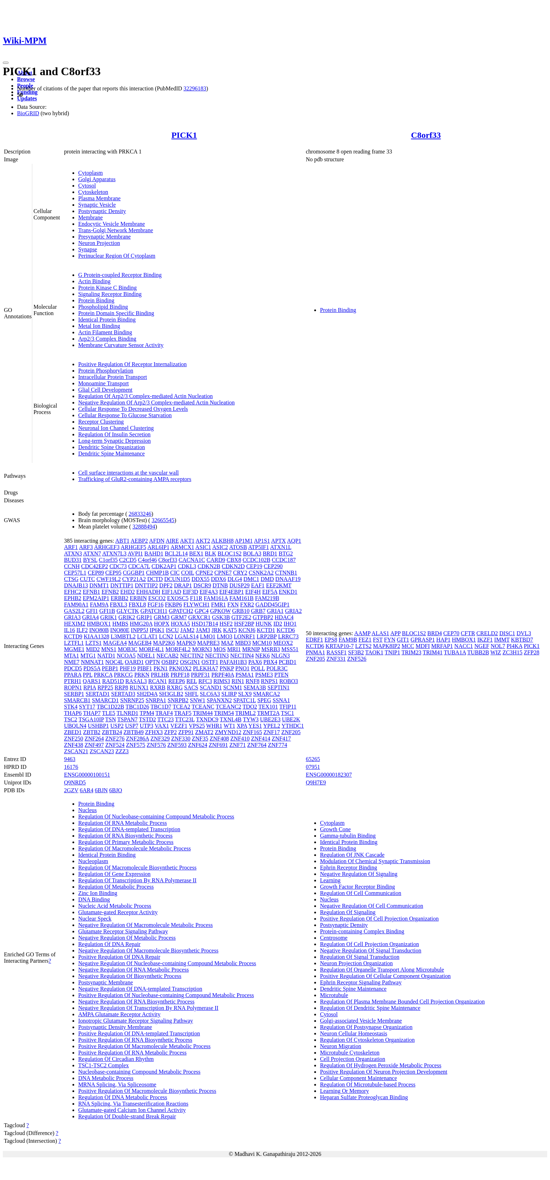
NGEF (481, 646)
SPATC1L (244, 700)
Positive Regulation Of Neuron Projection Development (383, 1072)
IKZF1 (485, 640)
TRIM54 (224, 713)
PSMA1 (244, 675)
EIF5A (269, 592)
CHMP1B (157, 573)
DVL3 (524, 633)
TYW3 (250, 719)
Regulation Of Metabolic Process (116, 887)
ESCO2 (157, 598)
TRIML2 (245, 713)
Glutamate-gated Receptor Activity (118, 912)
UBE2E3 (270, 719)
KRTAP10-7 (340, 646)
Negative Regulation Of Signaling (358, 874)
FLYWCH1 (197, 605)
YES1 (255, 726)
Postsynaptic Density (102, 211)
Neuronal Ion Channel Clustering (116, 428)
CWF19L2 (109, 579)
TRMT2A (268, 713)
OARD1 (134, 662)
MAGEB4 (140, 643)
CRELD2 (487, 633)
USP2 (117, 726)
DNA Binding (94, 899)
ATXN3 (73, 553)
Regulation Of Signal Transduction (359, 957)
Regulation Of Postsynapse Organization (366, 1027)
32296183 (195, 88)
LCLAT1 (147, 636)
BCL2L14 (176, 553)
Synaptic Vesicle (97, 205)
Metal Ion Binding (99, 326)
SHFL (191, 694)
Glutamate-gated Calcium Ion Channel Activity (132, 1110)
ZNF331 (335, 659)
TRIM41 (432, 652)
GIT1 (403, 640)
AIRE (172, 541)
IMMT (502, 640)
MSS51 (290, 649)
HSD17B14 (204, 624)
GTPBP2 (263, 617)
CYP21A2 (134, 579)
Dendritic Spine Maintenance (111, 454)
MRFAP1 (442, 646)
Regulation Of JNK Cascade (352, 855)
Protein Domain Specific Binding (116, 313)
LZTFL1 (74, 643)
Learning (330, 880)
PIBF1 (144, 668)
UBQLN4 (75, 726)
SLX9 (245, 694)
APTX (278, 541)
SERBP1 (74, 694)
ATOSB (238, 547)
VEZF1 (178, 726)
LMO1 (208, 636)
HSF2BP (244, 624)
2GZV (71, 790)
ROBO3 (288, 681)
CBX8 (234, 560)
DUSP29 (239, 585)
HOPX (162, 624)
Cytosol (87, 186)
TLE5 (108, 713)
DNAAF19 (287, 579)
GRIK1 (108, 617)
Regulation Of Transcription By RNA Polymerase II (137, 880)
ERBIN (138, 598)
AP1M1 (244, 541)
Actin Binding (94, 281)
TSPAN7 (127, 719)
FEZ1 (365, 640)
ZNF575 (135, 745)
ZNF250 (73, 739)
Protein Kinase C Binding (107, 288)
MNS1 (108, 649)
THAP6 (73, 713)
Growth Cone (335, 829)
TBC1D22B (110, 707)
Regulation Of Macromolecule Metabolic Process (134, 848)
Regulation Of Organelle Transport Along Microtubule (382, 970)
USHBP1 (98, 726)
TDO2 (250, 707)
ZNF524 (115, 745)
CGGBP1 (134, 573)
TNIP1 (392, 652)
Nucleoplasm (93, 861)
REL (191, 681)
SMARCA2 (266, 694)
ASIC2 (220, 547)
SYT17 (87, 707)
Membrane (90, 217)
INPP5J (139, 630)
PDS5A (91, 668)
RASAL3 (136, 681)
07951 (313, 767)
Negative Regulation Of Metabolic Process (127, 938)
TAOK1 (374, 652)
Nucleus (87, 810)
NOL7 (498, 646)
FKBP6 (173, 605)
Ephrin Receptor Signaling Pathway (361, 982)
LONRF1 (244, 636)
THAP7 (92, 713)
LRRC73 (288, 636)
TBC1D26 (137, 707)
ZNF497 (94, 745)
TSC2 (70, 719)
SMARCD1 (105, 700)
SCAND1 (211, 687)
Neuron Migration (340, 1046)
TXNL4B (230, 719)
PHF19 (128, 668)
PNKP (227, 668)
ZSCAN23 (102, 751)
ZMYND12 (228, 732)
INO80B (99, 630)
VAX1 (161, 726)
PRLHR (160, 675)
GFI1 (92, 611)
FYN (390, 640)
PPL (87, 675)
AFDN (157, 541)
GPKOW (220, 611)
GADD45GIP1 (272, 605)
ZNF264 (94, 739)
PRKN (141, 675)
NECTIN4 (242, 656)
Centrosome (333, 938)
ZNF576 (156, 745)
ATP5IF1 (258, 547)
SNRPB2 (178, 700)
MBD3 (243, 643)
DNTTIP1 (122, 585)
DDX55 (200, 579)
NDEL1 (146, 656)
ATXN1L (281, 547)
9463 (69, 759)
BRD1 (270, 553)
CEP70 (451, 633)
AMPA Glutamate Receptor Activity (119, 1014)
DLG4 (235, 579)
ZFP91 (186, 732)
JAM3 (203, 630)
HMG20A (141, 624)
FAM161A (216, 598)
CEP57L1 (75, 573)
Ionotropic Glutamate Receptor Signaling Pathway (135, 1021)
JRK (217, 630)
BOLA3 (252, 553)
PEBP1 (110, 668)
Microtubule (334, 995)
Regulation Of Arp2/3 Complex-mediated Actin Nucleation (145, 396)
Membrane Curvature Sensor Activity (120, 345)
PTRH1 (72, 681)
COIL (187, 573)
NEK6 (262, 656)
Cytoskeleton (93, 192)
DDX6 (218, 579)
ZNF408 (219, 739)
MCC (408, 646)
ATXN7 (92, 553)
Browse (26, 79)
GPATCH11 (153, 611)
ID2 (277, 624)
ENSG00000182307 (329, 775)
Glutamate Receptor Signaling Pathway (123, 931)
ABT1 (122, 541)
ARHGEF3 (107, 547)
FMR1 (218, 605)
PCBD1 (287, 662)
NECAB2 (168, 656)
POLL (258, 668)
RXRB (157, 687)
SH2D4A (147, 694)
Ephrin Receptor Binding (348, 868)
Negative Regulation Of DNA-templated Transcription (140, 989)
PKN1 (160, 668)
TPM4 (147, 713)
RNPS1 (269, 681)
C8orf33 (426, 135)
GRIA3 (72, 617)
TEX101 (268, 707)
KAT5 (230, 630)
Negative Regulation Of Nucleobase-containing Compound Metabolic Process (167, 963)
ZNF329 (160, 739)
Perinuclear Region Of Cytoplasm (116, 256)
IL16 (69, 630)
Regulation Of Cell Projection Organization (369, 944)
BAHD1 (154, 553)
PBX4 (270, 662)
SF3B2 (356, 652)
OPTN (152, 662)
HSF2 (226, 624)
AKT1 (187, 541)
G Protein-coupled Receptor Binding (120, 275)
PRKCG (123, 675)
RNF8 (253, 681)
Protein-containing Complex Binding (362, 931)
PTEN (281, 675)
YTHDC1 (293, 726)
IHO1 (290, 624)
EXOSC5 (177, 598)
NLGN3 (280, 656)
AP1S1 (262, 541)
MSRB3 (270, 649)
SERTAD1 (98, 694)
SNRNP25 (132, 700)
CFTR (468, 633)
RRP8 (121, 687)
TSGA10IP (91, 719)
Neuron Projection (99, 243)
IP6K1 (156, 630)
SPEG (264, 700)
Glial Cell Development (105, 390)
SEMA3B (255, 687)
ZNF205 (290, 732)
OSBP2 (170, 662)
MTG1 (88, 656)
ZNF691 (218, 745)
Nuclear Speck (94, 919)
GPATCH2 (181, 611)
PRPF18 (179, 675)
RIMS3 (221, 681)
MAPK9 (186, 643)
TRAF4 (164, 713)
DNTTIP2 (146, 585)
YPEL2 (271, 726)
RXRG (175, 687)
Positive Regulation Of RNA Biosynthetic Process (135, 1040)
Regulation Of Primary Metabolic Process (125, 842)
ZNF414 (260, 739)
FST (377, 640)
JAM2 (187, 630)
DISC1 (507, 633)
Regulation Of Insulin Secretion (114, 434)
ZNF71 (237, 745)
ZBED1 (73, 732)
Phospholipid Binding (103, 307)
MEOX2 (283, 643)
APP (395, 633)
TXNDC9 (207, 719)
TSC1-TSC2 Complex (103, 1065)
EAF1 (258, 585)
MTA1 (71, 656)
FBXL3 (118, 605)
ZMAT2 (204, 732)
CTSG (71, 579)
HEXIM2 (74, 624)
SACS (191, 687)
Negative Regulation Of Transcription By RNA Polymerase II (148, 1008)
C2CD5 (128, 560)
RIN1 (238, 681)
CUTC (87, 579)
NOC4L (114, 662)
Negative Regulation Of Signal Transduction (370, 950)
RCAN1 (157, 681)
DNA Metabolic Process (106, 1078)
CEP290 (273, 566)
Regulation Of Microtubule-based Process (367, 1084)
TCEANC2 (228, 707)
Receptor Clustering (101, 422)
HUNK (264, 624)
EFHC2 (72, 592)
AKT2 (203, 541)
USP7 (131, 726)
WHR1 (214, 726)
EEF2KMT (279, 585)
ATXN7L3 (114, 553)
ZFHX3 (154, 732)
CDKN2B (209, 566)
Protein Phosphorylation (105, 371)
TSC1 (287, 713)
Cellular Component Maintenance (358, 1078)
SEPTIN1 (278, 687)
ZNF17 (271, 732)
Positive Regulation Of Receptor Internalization (132, 364)
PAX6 (255, 662)
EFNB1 (91, 592)
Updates (27, 98)
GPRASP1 (422, 640)
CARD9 (216, 560)
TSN (110, 719)
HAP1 (443, 640)
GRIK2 (126, 617)
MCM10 (262, 643)
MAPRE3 (208, 643)
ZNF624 (197, 745)
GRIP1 (144, 617)
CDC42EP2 (94, 566)
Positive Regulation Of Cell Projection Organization (379, 919)
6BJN (101, 790)
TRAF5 (182, 713)
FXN (233, 605)
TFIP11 (287, 707)
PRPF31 (200, 675)
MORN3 (202, 649)
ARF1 (71, 547)
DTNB (220, 585)
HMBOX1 (99, 624)
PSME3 (264, 675)
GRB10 (241, 611)
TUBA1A (455, 652)
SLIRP (229, 694)
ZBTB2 (91, 732)
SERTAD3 (123, 694)
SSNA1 (281, 700)
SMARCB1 (77, 700)
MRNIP (251, 649)
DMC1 (251, 579)
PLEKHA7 (205, 668)
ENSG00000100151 (87, 775)
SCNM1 (232, 687)
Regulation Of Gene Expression (114, 874)
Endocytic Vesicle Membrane (111, 224)
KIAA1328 (96, 636)
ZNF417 (281, 739)
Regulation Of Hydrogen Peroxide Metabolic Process (380, 1065)
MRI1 (234, 649)
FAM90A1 (76, 605)
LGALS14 (187, 636)
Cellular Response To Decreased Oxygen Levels (133, 409)
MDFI (423, 646)
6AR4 (86, 790)
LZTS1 (93, 643)
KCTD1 (266, 630)
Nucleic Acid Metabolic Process (114, 906)
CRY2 (240, 573)
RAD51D (113, 681)
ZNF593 (176, 745)
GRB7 (258, 611)
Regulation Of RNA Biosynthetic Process (125, 836)
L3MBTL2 (123, 636)
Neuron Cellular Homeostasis (353, 1033)
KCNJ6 (246, 630)
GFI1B (107, 611)
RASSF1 (336, 652)
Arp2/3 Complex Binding (107, 339)
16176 (71, 767)
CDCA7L (139, 566)
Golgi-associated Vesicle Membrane (361, 1021)
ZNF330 (180, 739)
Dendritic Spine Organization (111, 447)
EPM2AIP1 (96, 598)
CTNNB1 (286, 573)
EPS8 (331, 640)
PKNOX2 (180, 668)
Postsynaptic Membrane (105, 982)
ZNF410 (240, 739)
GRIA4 (90, 617)
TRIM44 (203, 713)
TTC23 (165, 719)
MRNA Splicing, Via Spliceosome (117, 1084)
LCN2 (166, 636)
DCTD (155, 579)
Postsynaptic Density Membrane (115, 1027)
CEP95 (113, 573)
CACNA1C (192, 560)
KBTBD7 (522, 640)
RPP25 (105, 687)
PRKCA (103, 675)
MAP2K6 (164, 643)
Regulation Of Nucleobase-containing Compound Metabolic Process (156, 816)
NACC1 (463, 646)
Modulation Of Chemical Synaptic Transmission (375, 861)
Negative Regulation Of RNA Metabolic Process (133, 970)
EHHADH (148, 592)
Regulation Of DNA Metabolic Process (122, 1097)
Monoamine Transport (103, 383)
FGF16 (155, 605)
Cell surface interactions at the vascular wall (128, 473)
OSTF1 (210, 662)
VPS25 (197, 726)
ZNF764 (256, 745)
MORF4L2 (178, 649)
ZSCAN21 (76, 751)
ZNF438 (73, 745)
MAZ (227, 643)
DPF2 (166, 585)
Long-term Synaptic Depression (114, 441)
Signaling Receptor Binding (110, 294)
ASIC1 (203, 547)
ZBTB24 (112, 732)
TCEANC (203, 707)
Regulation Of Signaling (347, 912)
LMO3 (225, 636)
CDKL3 (187, 566)
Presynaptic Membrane (104, 237)
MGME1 (74, 649)
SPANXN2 (219, 700)
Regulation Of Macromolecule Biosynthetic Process (137, 868)
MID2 (93, 649)
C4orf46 (147, 560)
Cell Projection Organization (352, 1059)
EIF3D (190, 592)
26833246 (140, 514)
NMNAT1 (92, 662)
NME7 (72, 662)
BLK (210, 553)
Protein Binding (96, 300)
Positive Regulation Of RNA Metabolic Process (132, 1053)
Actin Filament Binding (105, 332)
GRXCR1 (199, 617)
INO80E (119, 630)
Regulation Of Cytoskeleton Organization (367, 1040)
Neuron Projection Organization (356, 963)
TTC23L (185, 719)
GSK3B (221, 617)
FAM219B (267, 598)
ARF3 (86, 547)
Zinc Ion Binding (97, 893)
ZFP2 (170, 732)
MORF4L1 (151, 649)
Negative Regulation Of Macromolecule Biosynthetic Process (148, 950)
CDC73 (118, 566)
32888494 (143, 527)
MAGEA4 (115, 643)
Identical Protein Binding (107, 320)
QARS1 (92, 681)
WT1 (229, 726)
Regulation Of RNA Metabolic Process (122, 823)
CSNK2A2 (261, 573)
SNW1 (198, 700)
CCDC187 (284, 560)
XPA (242, 726)
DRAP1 (183, 585)
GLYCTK (127, 611)
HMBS (120, 624)
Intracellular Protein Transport (112, 377)
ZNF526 (356, 659)
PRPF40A (222, 675)
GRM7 (178, 617)
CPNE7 (223, 573)
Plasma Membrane (99, 198)
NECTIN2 (192, 656)
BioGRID (28, 113)
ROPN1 (73, 687)
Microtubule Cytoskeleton (350, 1053)
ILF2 (82, 630)
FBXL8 (137, 605)
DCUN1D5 (177, 579)
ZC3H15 (512, 652)
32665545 (163, 520)
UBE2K (291, 719)
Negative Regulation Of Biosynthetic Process (129, 976)
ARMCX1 (182, 547)
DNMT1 (99, 585)
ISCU (172, 630)
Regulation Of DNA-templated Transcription (129, 829)
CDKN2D (233, 566)
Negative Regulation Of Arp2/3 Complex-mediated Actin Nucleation (156, 402)
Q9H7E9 (316, 782)
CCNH (72, 566)
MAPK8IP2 (386, 646)
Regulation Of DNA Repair (109, 944)
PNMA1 (315, 652)
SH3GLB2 (171, 694)
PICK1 (184, 135)
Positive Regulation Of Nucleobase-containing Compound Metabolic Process (166, 995)
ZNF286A (137, 739)
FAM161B (241, 598)
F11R (196, 598)
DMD (267, 579)
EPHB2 (72, 598)
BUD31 (73, 560)
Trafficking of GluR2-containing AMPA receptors (134, 479)
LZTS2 (363, 646)
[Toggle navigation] (6, 63)
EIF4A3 (209, 592)
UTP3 (146, 726)
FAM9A (99, 605)
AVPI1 (135, 553)
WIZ (495, 652)
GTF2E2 (241, 617)
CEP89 (96, 573)
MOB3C (127, 649)
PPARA (72, 675)
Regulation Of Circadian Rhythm (116, 1059)
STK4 (70, 707)
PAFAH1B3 (233, 662)
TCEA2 (181, 707)
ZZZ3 (122, 751)
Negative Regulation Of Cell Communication (371, 906)
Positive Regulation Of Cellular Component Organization (385, 976)
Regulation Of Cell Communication (360, 893)
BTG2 (286, 553)
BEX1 (196, 553)
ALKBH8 (222, 541)
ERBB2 (120, 598)
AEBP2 (139, 541)
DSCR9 (202, 585)
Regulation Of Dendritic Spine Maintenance (370, 1008)
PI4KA (514, 646)
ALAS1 (380, 633)
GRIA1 (275, 611)
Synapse (87, 249)
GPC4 (201, 611)
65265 (313, 759)
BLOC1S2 (230, 553)
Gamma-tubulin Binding (348, 836)
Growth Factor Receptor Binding (357, 887)
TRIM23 (411, 652)
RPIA (89, 687)
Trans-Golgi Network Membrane (115, 230)
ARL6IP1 (158, 547)
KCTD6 (286, 630)
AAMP (362, 633)
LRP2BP (267, 636)
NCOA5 (126, 656)
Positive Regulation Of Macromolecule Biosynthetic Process (147, 1091)
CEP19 (254, 566)
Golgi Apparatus (96, 179)
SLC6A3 (210, 694)
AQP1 (294, 541)
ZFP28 (531, 652)
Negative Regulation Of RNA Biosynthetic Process (136, 1002)
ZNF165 (252, 732)
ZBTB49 (134, 732)
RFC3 (205, 681)
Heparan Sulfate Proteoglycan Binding (364, 1097)
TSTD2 (147, 719)
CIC (175, 573)
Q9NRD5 (75, 782)
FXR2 (247, 605)
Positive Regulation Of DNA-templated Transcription (139, 1033)
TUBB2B (478, 652)
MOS (219, 649)
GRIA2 (293, 611)
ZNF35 (200, 739)
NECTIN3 (217, 656)
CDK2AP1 (164, 566)
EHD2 (127, 592)
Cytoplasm (90, 173)
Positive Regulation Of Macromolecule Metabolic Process (144, 1046)
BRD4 (435, 633)
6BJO (115, 790)
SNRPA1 (156, 700)
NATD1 (106, 656)
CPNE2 (204, 573)
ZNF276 (115, 739)
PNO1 (242, 668)
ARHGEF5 (133, 547)
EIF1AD (171, 592)
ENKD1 (288, 592)
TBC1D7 (161, 707)
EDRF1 (314, 640)
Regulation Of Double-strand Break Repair (127, 1116)
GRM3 (161, 617)
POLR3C (277, 668)
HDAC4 (284, 617)
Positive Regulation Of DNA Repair (119, 957)
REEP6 (176, 681)
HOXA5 (180, 624)
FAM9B (348, 640)
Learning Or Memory (344, 1091)
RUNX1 (139, 687)
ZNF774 (277, 745)
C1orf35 (108, 560)
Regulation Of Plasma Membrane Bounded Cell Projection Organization (402, 1002)
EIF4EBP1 (231, 592)
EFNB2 (110, 592)
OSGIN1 (190, 662)
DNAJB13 (76, 585)
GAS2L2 (74, 611)
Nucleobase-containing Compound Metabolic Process (139, 1072)
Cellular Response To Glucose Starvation (124, 415)
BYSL (90, 560)
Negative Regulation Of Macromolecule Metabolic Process (145, 925)
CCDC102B (256, 560)
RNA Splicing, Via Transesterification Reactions (133, 1104)
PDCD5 (73, 668)
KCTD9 (73, 636)
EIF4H (253, 592)
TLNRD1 (127, 713)
